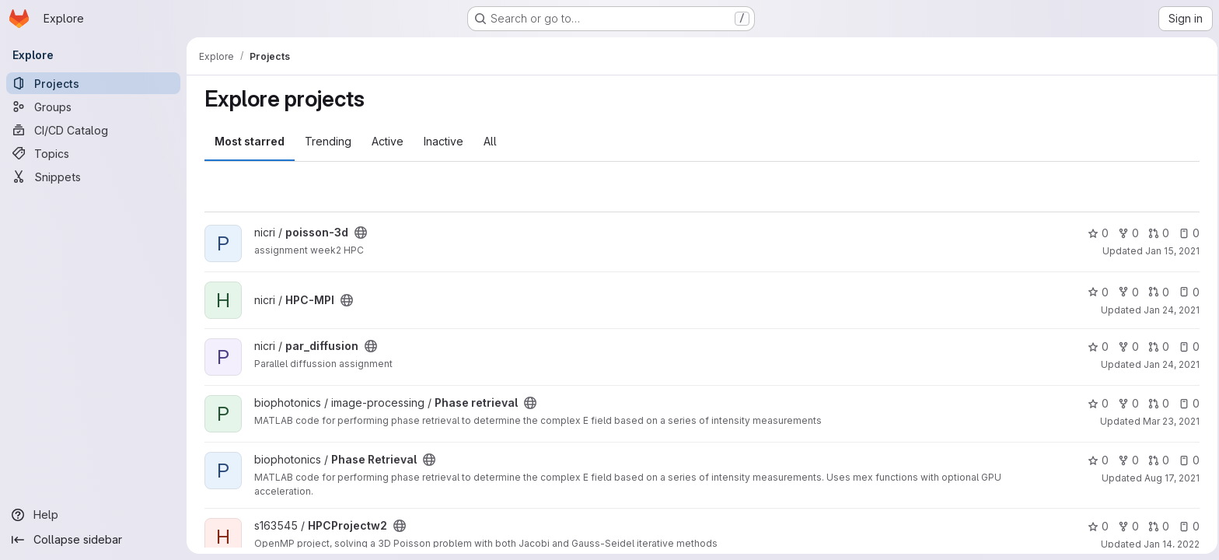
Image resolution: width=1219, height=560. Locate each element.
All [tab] (487, 141)
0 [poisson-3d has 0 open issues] (1186, 233)
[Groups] (93, 106)
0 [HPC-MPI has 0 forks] (1126, 292)
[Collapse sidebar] (93, 540)
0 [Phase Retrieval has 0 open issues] (1186, 460)
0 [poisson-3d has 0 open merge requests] (1156, 233)
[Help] (93, 515)
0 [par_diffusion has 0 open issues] (1186, 346)
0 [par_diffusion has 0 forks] (1126, 346)
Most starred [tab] (247, 141)
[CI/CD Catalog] (93, 130)
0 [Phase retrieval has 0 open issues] (1186, 403)
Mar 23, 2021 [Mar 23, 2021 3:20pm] (1168, 421)
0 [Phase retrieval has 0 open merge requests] (1156, 403)
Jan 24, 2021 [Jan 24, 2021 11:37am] (1169, 310)
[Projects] (93, 83)
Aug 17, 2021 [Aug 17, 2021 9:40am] (1169, 478)
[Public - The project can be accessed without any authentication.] (358, 232)
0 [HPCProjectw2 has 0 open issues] (1186, 526)
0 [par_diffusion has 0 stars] (1095, 346)
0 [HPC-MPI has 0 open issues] (1186, 292)
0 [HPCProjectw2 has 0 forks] (1126, 526)
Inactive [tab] (441, 141)
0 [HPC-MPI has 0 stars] (1095, 292)
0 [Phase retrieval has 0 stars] (1095, 403)
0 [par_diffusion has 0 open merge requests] (1156, 346)
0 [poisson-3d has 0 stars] (1095, 233)
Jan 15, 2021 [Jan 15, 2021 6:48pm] (1170, 251)
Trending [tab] (325, 141)
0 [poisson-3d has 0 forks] (1126, 233)
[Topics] (93, 153)
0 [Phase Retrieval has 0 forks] (1126, 460)
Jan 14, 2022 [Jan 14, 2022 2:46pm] (1169, 544)
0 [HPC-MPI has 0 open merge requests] (1156, 292)
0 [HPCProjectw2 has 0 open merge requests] (1156, 526)
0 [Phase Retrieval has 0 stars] (1095, 460)
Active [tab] (385, 141)
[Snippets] (93, 176)
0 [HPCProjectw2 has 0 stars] (1095, 526)
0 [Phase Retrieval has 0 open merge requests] (1156, 460)
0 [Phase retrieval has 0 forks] (1126, 403)
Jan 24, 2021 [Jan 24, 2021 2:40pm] (1169, 364)
